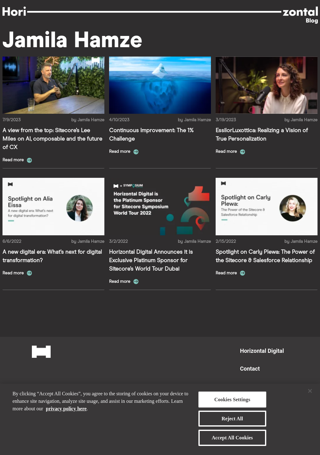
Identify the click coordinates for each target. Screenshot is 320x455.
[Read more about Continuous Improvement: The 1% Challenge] (160, 85)
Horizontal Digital (262, 351)
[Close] (310, 393)
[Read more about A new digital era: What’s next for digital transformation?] (53, 206)
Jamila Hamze (91, 120)
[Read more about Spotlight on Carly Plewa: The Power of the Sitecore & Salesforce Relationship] (267, 206)
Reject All (232, 421)
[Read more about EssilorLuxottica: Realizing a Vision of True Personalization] (267, 85)
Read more (13, 160)
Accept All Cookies (232, 440)
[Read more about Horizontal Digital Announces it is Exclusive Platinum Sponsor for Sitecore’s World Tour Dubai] (160, 206)
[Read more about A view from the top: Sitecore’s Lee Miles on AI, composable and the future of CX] (53, 85)
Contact (250, 368)
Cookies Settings (232, 402)
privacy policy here (66, 411)
